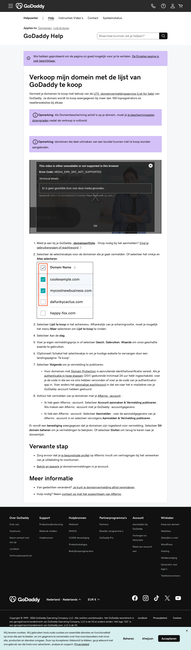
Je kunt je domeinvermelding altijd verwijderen (103, 487)
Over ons (14, 524)
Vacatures (15, 531)
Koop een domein (170, 524)
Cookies (177, 618)
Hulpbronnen (46, 538)
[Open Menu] (9, 5)
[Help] (163, 6)
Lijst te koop (61, 27)
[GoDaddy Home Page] (25, 599)
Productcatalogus (78, 544)
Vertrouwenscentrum (21, 555)
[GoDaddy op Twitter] (167, 600)
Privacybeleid (160, 618)
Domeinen (45, 27)
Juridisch (14, 549)
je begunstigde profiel (75, 455)
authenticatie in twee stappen (63, 375)
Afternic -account (109, 395)
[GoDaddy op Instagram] (145, 600)
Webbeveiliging (169, 558)
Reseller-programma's (111, 531)
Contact (93, 17)
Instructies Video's (71, 17)
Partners (104, 524)
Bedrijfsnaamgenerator (81, 551)
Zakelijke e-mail (169, 538)
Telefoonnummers (170, 575)
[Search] (163, 36)
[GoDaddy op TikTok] (156, 600)
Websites (166, 531)
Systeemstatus (112, 17)
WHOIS (73, 531)
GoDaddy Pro (106, 538)
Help (51, 17)
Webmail (73, 524)
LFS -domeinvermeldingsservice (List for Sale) (124, 93)
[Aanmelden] (172, 6)
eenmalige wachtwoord (90, 384)
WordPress (167, 544)
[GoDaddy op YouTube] (178, 600)
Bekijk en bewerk (48, 466)
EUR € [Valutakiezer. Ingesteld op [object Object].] (94, 599)
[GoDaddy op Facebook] (134, 600)
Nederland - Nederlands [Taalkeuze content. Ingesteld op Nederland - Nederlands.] (64, 599)
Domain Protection (83, 371)
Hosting (165, 551)
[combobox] (128, 36)
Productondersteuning (51, 524)
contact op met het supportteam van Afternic (91, 493)
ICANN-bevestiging (79, 538)
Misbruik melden (48, 531)
